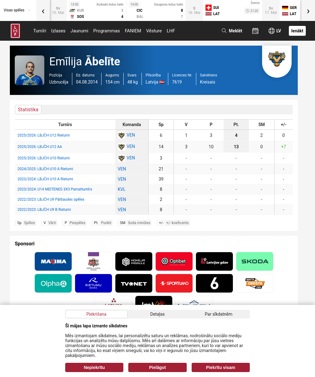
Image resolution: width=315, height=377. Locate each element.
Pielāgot (157, 367)
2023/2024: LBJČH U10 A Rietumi (45, 179)
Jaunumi (79, 31)
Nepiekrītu (94, 367)
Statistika (28, 110)
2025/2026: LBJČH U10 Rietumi (44, 158)
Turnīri (39, 31)
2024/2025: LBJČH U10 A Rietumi (45, 169)
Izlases (58, 31)
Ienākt (297, 30)
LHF (171, 31)
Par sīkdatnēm (219, 314)
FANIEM (133, 31)
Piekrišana (96, 314)
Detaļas (157, 314)
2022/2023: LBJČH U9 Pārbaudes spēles (51, 199)
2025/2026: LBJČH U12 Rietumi (44, 135)
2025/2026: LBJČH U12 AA (40, 147)
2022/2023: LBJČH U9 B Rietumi (44, 209)
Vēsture (154, 31)
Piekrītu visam (220, 367)
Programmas (106, 31)
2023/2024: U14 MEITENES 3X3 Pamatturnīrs (55, 189)
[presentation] (43, 10)
